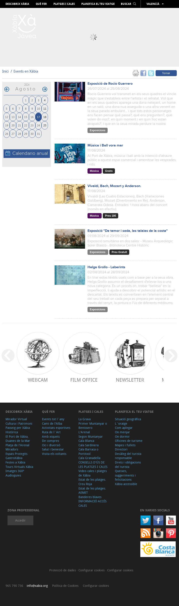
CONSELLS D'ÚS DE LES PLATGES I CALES (92, 464)
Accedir (20, 520)
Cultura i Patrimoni (19, 423)
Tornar (166, 73)
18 (44, 117)
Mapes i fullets (125, 445)
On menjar (122, 432)
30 (32, 133)
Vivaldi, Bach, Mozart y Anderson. (114, 186)
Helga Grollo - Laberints (106, 267)
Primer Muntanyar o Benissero (92, 425)
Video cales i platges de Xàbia (92, 473)
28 (19, 133)
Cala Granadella (89, 458)
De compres (50, 441)
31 (38, 133)
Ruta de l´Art (51, 432)
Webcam (38, 380)
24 (38, 125)
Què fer (41, 4)
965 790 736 (14, 585)
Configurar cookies (91, 570)
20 (13, 125)
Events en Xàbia (25, 71)
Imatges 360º (15, 471)
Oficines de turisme (129, 441)
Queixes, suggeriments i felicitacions (125, 475)
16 (32, 117)
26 (6, 133)
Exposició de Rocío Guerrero (110, 84)
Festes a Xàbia (15, 462)
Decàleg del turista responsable (128, 456)
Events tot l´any (53, 419)
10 (38, 108)
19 (6, 125)
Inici (5, 71)
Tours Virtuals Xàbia (19, 467)
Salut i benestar (53, 449)
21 (19, 125)
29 (25, 133)
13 (13, 117)
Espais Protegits (16, 454)
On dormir (122, 436)
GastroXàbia (14, 458)
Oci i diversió (51, 445)
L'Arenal (84, 432)
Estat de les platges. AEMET (92, 490)
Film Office (84, 380)
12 (6, 117)
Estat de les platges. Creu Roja (92, 481)
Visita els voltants (54, 454)
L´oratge (121, 423)
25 (44, 125)
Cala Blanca (86, 441)
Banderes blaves (89, 497)
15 (25, 117)
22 (25, 125)
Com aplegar (124, 428)
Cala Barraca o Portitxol (88, 451)
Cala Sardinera (88, 445)
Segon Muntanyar (90, 436)
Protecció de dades (63, 570)
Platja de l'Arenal (17, 445)
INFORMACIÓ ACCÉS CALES (92, 503)
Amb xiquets (51, 436)
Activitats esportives (56, 428)
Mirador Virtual (16, 419)
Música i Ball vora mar (105, 145)
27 (13, 133)
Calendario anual (26, 153)
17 (38, 117)
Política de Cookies (65, 585)
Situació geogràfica (128, 419)
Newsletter (130, 380)
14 (19, 117)
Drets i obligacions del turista (128, 464)
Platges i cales (64, 4)
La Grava (84, 419)
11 (44, 108)
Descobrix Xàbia (17, 4)
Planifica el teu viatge (98, 4)
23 (32, 125)
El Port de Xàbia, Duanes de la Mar (18, 438)
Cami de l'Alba (52, 423)
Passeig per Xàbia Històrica (18, 430)
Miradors (12, 449)
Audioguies (13, 475)
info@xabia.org (37, 585)
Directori (121, 449)
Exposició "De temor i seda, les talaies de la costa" (128, 231)
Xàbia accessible (126, 484)
